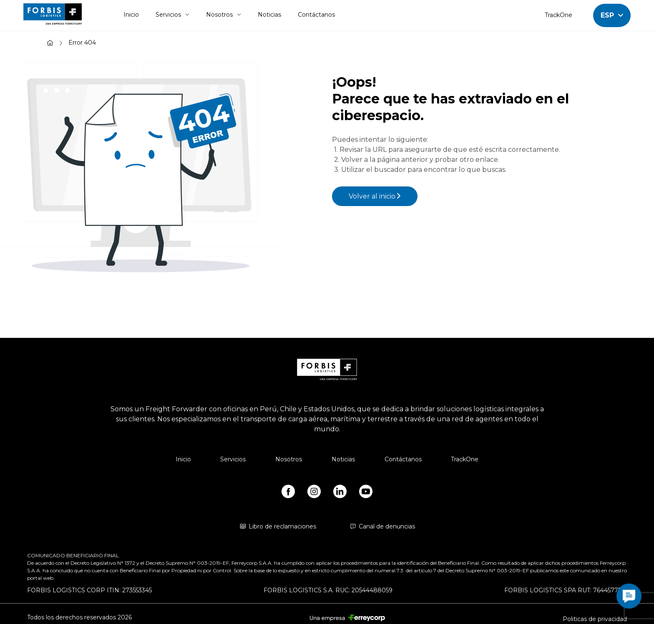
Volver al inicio (375, 196)
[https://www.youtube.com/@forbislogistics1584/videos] (365, 493)
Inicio (131, 14)
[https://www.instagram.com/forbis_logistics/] (314, 493)
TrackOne (558, 15)
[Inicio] (50, 44)
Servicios (172, 14)
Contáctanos (316, 14)
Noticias (269, 14)
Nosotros (223, 14)
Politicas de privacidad (595, 619)
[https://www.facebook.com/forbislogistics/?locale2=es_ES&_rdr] (288, 493)
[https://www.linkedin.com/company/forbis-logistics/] (340, 493)
